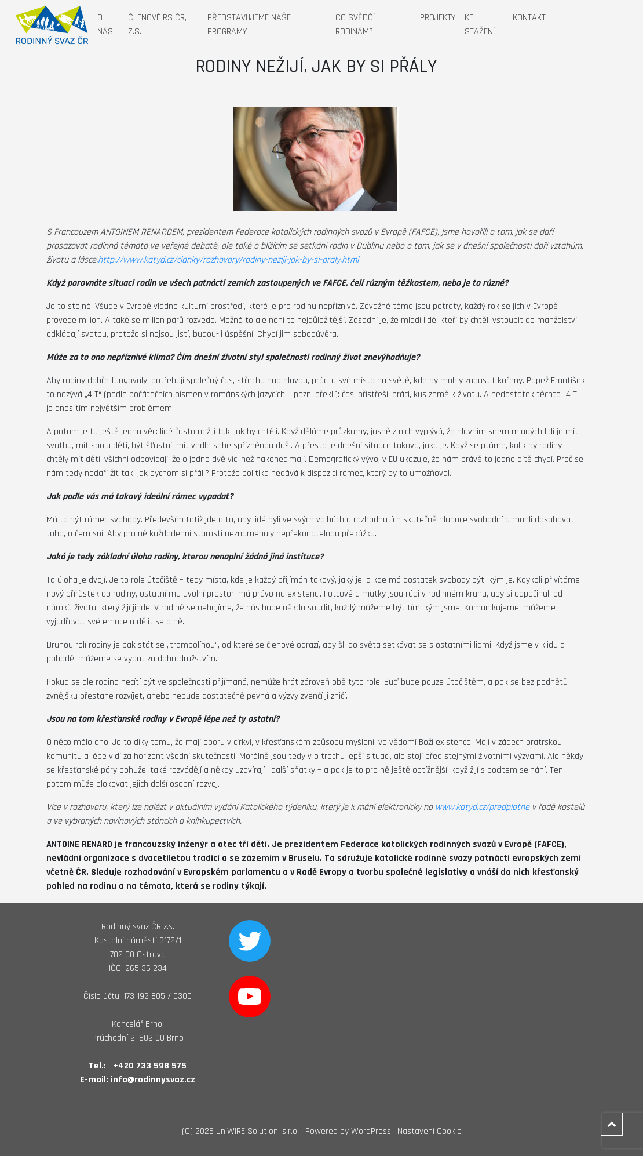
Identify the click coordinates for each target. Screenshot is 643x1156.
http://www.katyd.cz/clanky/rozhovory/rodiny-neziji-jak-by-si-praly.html (228, 260)
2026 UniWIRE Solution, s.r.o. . (249, 1131)
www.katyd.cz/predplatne (482, 807)
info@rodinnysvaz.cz (153, 1080)
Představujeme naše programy (249, 25)
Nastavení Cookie (429, 1131)
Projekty (437, 18)
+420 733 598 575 (150, 1066)
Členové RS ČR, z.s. (157, 25)
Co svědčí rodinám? (355, 25)
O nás (105, 25)
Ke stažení (480, 25)
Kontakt (529, 18)
